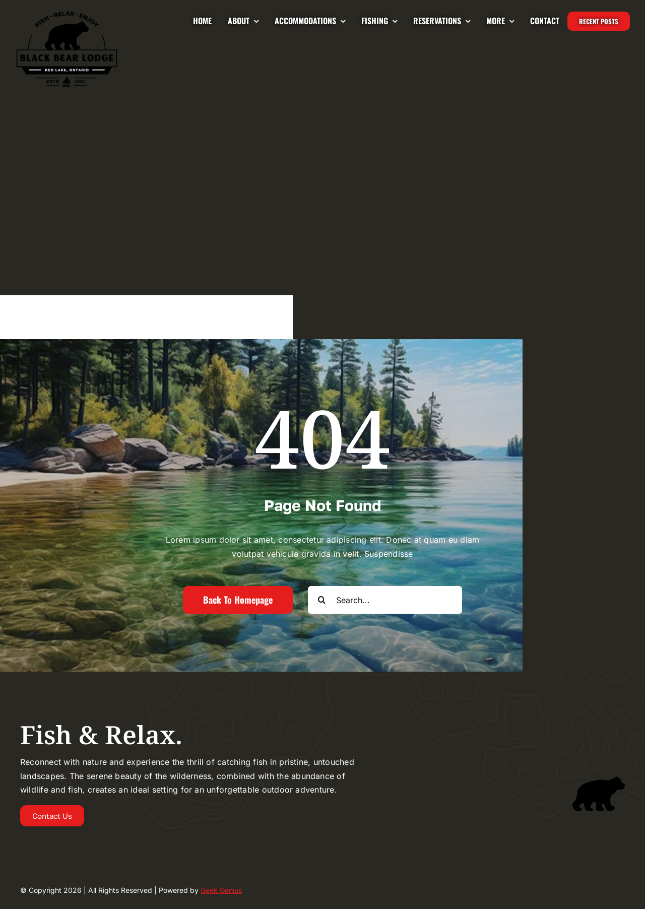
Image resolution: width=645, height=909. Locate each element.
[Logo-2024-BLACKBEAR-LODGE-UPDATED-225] (66, 14)
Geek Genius (221, 890)
